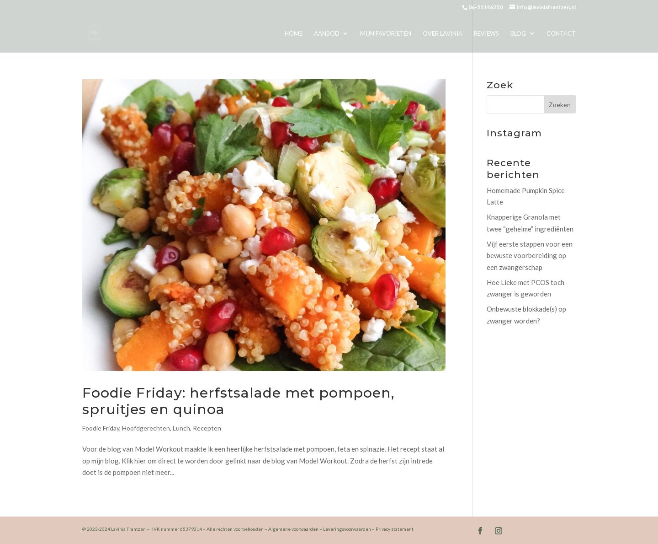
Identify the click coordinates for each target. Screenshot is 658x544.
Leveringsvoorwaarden (347, 529)
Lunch (181, 428)
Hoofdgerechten (146, 428)
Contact (561, 33)
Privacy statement (395, 529)
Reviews (486, 33)
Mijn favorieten (385, 33)
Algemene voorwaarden (293, 529)
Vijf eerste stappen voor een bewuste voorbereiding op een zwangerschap (530, 255)
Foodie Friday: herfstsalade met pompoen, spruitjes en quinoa (238, 401)
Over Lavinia (442, 33)
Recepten (207, 428)
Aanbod (327, 33)
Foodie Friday (100, 428)
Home (293, 33)
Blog (518, 33)
